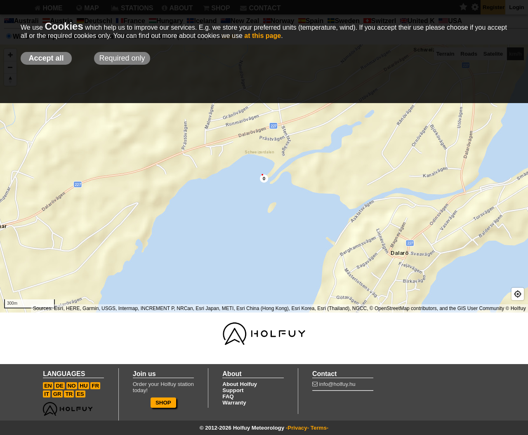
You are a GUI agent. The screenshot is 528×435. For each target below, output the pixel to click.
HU (83, 386)
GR (57, 394)
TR (69, 394)
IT (46, 394)
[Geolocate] (518, 294)
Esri (59, 308)
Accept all (46, 58)
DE (60, 386)
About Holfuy (239, 384)
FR (95, 386)
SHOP (163, 403)
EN (48, 386)
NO (72, 386)
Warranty (234, 403)
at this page (262, 35)
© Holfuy (515, 308)
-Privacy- (297, 428)
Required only (122, 58)
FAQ (227, 396)
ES (80, 394)
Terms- (319, 428)
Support (232, 390)
